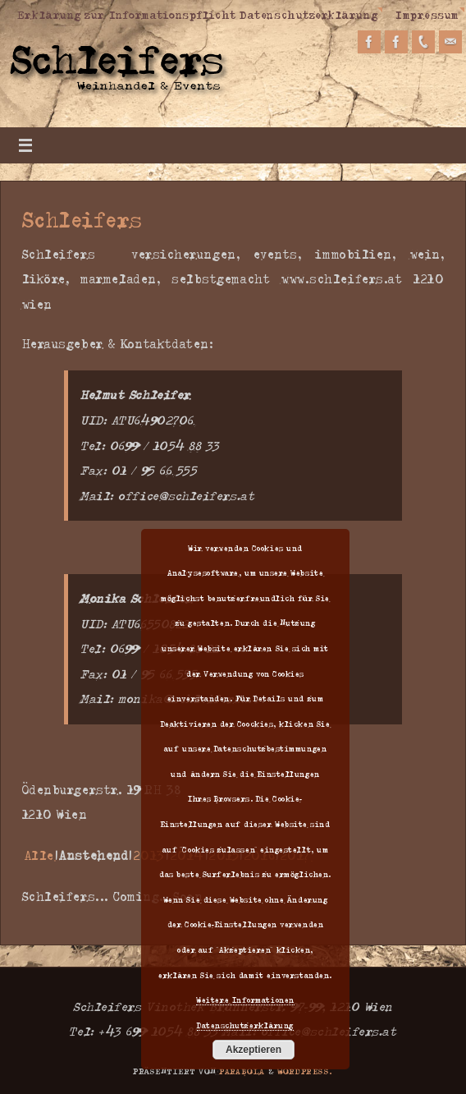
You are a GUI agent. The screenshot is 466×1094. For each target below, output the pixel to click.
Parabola (242, 1071)
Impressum (427, 14)
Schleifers (82, 218)
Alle (39, 855)
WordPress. (305, 1071)
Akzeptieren (253, 1049)
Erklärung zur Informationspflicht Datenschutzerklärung (197, 14)
